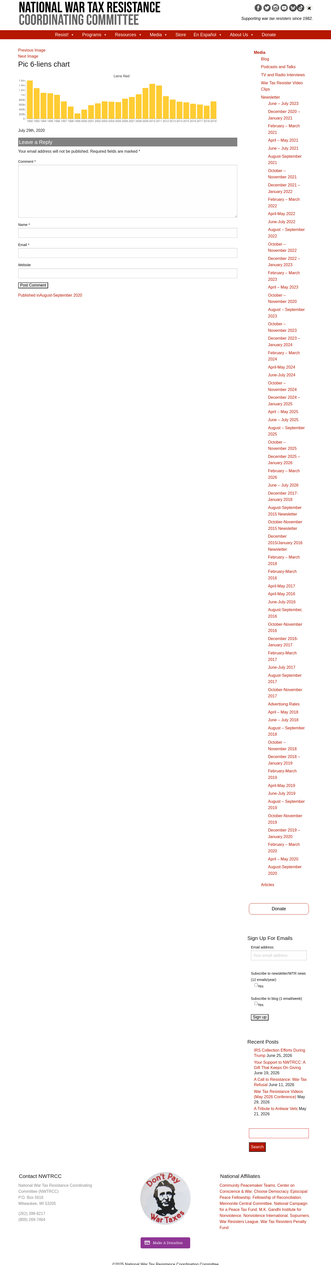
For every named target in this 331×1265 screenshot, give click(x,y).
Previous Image (31, 50)
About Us (242, 34)
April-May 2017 (281, 586)
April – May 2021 (283, 140)
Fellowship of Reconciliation (277, 1197)
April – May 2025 (283, 412)
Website (24, 265)
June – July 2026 (283, 485)
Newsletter (270, 97)
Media (159, 34)
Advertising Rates (284, 704)
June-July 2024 (281, 375)
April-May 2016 (281, 594)
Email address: (279, 952)
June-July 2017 (281, 667)
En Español (208, 34)
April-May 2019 (281, 785)
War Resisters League (239, 1221)
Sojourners (299, 1215)
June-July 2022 (281, 222)
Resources (128, 34)
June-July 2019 (281, 793)
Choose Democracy (271, 1191)
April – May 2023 (283, 287)
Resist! (65, 34)
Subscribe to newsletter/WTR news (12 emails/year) (278, 976)
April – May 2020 (283, 859)
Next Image (28, 56)
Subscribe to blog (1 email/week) (276, 999)
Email (23, 245)
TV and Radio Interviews (283, 75)
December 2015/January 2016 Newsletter (285, 542)
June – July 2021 (283, 148)
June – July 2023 (283, 103)
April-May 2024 (281, 367)
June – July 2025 (283, 420)
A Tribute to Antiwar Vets (275, 1108)
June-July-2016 (281, 602)
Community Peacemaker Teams (247, 1185)
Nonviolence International (265, 1215)
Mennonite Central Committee (246, 1203)
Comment (27, 162)
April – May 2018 (283, 712)
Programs (94, 34)
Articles (267, 885)
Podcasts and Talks (278, 67)
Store (180, 34)
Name (24, 225)
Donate (269, 34)
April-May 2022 (281, 214)
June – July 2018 (283, 720)
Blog (265, 59)
